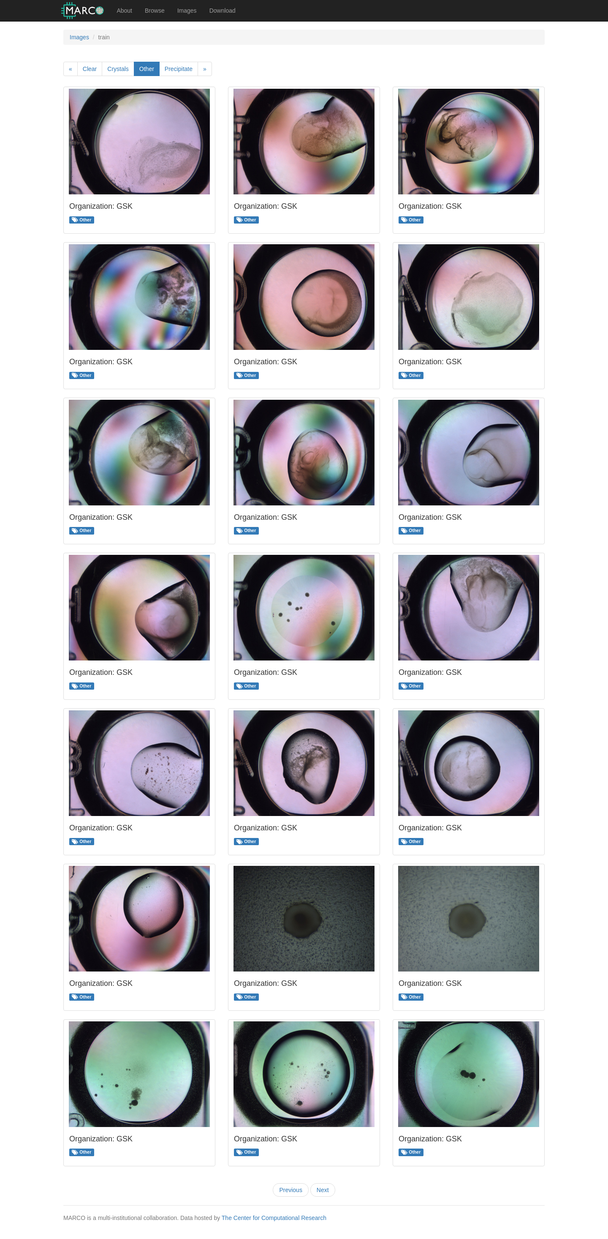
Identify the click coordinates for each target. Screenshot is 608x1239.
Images (187, 10)
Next (323, 1190)
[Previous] (70, 69)
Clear (90, 68)
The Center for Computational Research (274, 1217)
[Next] (205, 69)
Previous (290, 1190)
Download (222, 10)
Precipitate (179, 68)
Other (146, 68)
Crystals (118, 68)
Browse (155, 10)
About (124, 10)
